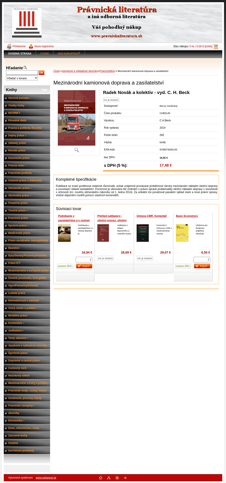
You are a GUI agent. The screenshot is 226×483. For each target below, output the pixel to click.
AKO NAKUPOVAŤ (69, 53)
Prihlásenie (19, 46)
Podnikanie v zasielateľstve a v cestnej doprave (74, 220)
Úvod (56, 71)
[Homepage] (20, 53)
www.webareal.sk (46, 477)
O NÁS (44, 53)
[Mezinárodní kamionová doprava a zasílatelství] (77, 122)
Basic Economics (187, 216)
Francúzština (107, 71)
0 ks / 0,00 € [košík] (201, 46)
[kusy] (84, 259)
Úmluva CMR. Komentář (152, 216)
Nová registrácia (44, 46)
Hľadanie (14, 68)
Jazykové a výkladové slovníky (80, 71)
